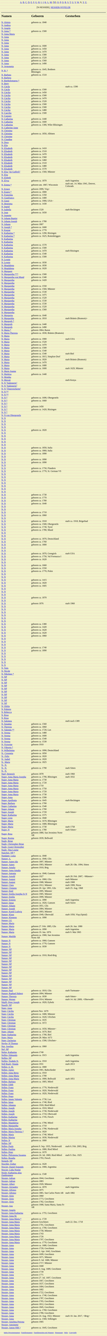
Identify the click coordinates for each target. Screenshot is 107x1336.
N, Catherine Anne (9, 128)
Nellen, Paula (7, 1146)
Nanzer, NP (6, 949)
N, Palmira (6, 709)
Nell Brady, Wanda (9, 1064)
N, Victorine (6, 744)
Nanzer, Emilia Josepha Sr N (14, 894)
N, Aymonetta (7, 66)
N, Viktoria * (7, 747)
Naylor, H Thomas (9, 1043)
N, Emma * (6, 185)
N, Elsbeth (6, 177)
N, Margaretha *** (9, 274)
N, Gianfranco (7, 198)
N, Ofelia (5, 706)
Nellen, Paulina (8, 1149)
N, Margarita (7, 315)
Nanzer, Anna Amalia (11, 870)
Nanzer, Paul (7, 990)
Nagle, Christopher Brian (12, 844)
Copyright (72, 1333)
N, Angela (5, 28)
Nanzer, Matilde (8, 936)
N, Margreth (6, 324)
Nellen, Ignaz (7, 1102)
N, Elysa (5, 180)
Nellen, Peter (7, 1152)
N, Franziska (7, 195)
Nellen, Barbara (8, 1081)
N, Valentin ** (7, 730)
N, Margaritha (7, 318)
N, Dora (5, 142)
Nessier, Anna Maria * (11, 1219)
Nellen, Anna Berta (10, 1073)
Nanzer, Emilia (8, 897)
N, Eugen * (6, 192)
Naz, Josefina (7, 1046)
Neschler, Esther (8, 1164)
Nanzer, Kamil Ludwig (11, 911)
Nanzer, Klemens (9, 917)
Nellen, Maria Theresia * (12, 1131)
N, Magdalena (7, 265)
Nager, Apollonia (9, 800)
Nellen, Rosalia (8, 1158)
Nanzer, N (5, 940)
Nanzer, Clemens (9, 888)
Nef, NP (5, 1049)
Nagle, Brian (7, 841)
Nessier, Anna (7, 1245)
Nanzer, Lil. (6, 920)
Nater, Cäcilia (7, 1011)
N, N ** (4, 392)
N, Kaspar (5, 230)
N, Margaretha (7, 280)
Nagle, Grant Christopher (12, 847)
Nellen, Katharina (9, 1117)
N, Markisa (6, 374)
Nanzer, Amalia (8, 867)
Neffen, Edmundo (9, 1055)
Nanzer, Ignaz (7, 903)
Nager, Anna (7, 797)
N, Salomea (6, 721)
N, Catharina (7, 119)
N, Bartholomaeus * (10, 80)
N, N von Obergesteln (11, 415)
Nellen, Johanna (8, 1105)
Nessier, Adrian (8, 1178)
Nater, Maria (7, 1037)
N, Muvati (6, 380)
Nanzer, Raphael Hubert (12, 993)
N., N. (4, 765)
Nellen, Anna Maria (10, 1076)
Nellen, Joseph (7, 1108)
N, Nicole (5, 671)
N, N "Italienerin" (9, 383)
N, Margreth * (7, 321)
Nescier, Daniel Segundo (12, 1167)
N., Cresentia (7, 753)
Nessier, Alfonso (8, 1190)
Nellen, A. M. (7, 1067)
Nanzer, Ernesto (8, 900)
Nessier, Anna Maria (10, 1222)
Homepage (59, 1333)
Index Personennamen (12, 1333)
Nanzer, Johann (8, 906)
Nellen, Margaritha (9, 1126)
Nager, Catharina (9, 806)
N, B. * (4, 70)
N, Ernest (5, 189)
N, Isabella (6, 209)
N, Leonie (5, 259)
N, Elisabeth (6, 148)
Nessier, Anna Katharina (12, 1213)
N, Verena (5, 733)
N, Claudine (6, 139)
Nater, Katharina (8, 1034)
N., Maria (5, 762)
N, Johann (5, 224)
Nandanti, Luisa (8, 856)
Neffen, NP (6, 1058)
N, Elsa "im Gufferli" (10, 172)
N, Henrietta (6, 204)
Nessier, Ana (7, 1206)
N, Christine (6, 136)
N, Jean (4, 212)
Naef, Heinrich (8, 774)
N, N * (4, 397)
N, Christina (6, 130)
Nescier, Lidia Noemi (11, 1170)
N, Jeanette (6, 215)
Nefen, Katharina (9, 1052)
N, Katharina (7, 239)
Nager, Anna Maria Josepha (13, 777)
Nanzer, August (8, 879)
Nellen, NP (6, 1143)
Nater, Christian (8, 1020)
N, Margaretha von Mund (12, 277)
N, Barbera (6, 78)
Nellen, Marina (8, 1137)
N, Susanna (6, 724)
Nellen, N (5, 1140)
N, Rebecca (6, 712)
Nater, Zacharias (8, 1040)
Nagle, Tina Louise (9, 850)
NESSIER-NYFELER (60, 7)
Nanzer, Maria (7, 923)
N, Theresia (6, 727)
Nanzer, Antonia (8, 873)
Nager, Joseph (7, 812)
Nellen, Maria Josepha (11, 1128)
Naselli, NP (6, 1005)
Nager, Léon (6, 818)
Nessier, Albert (8, 1184)
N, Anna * (5, 31)
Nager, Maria (7, 821)
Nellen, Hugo (7, 1096)
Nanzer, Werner (8, 999)
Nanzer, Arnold (8, 876)
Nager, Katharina (9, 815)
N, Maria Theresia (9, 333)
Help (66, 1333)
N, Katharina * (8, 233)
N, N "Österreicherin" (11, 389)
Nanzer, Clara (7, 885)
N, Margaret (6, 271)
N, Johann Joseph (9, 221)
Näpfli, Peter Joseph (10, 1002)
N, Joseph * (6, 227)
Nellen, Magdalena (9, 1123)
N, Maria (5, 336)
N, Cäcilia (5, 92)
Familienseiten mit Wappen (44, 1333)
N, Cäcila (5, 86)
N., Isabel (5, 759)
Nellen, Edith (7, 1084)
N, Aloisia (5, 22)
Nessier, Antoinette (9, 1325)
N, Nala (4, 668)
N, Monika (6, 377)
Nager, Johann (7, 809)
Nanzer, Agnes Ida (9, 861)
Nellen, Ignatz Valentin (11, 1099)
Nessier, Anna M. (9, 1216)
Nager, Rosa (6, 834)
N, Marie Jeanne (8, 371)
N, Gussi (5, 201)
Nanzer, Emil (7, 891)
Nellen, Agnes (7, 1070)
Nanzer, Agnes (7, 864)
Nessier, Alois (7, 1196)
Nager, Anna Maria (9, 780)
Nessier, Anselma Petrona (12, 1322)
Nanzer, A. (6, 858)
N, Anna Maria (8, 34)
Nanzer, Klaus (7, 914)
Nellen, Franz (7, 1087)
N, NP (4, 677)
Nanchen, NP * (8, 853)
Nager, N (5, 830)
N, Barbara (6, 75)
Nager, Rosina (7, 838)
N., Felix (5, 756)
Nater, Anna (6, 1008)
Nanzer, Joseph (8, 908)
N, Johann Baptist (9, 218)
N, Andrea (6, 25)
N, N (3, 418)
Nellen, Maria (7, 1134)
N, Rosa (5, 715)
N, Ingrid (5, 206)
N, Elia (4, 145)
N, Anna (5, 37)
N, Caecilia (6, 113)
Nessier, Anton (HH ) (10, 1327)
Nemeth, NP (6, 1161)
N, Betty (5, 83)
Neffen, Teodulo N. (10, 1061)
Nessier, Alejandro (9, 1187)
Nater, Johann (7, 1031)
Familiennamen (26, 1333)
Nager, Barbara (8, 803)
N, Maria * (6, 330)
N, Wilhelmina (7, 750)
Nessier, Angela (8, 1210)
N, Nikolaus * (7, 674)
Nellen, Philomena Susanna (13, 1155)
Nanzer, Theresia (8, 996)
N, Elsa (4, 175)
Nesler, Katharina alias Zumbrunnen (11, 1174)
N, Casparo (6, 116)
